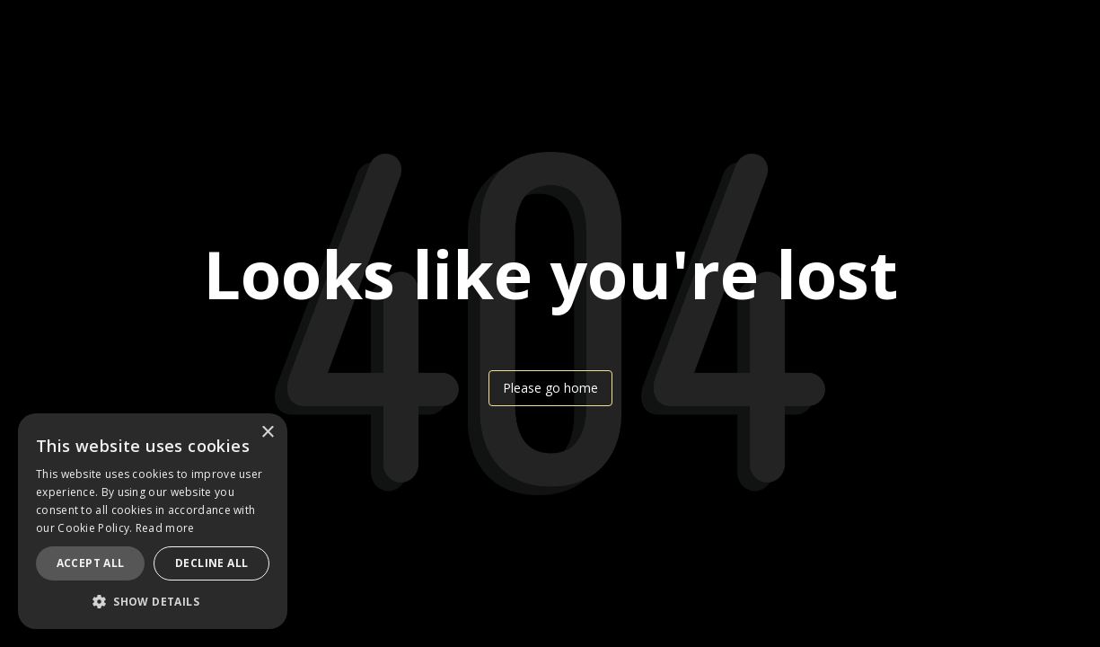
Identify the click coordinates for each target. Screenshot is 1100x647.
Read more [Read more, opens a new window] (165, 528)
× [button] (267, 432)
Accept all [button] (91, 563)
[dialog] (152, 521)
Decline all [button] (211, 563)
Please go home (550, 387)
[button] (152, 601)
